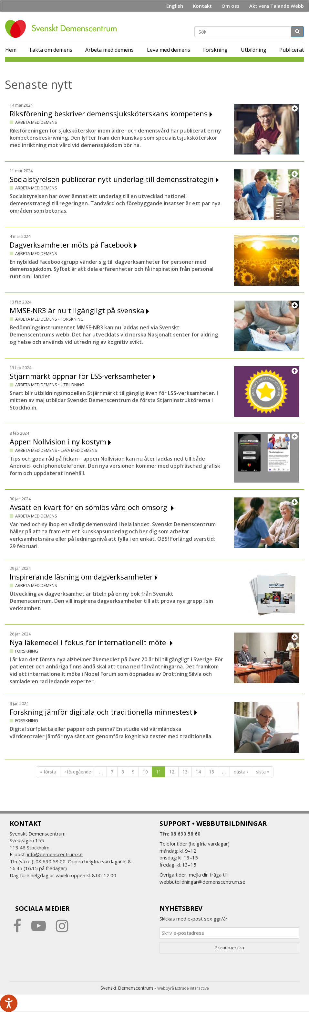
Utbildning (253, 49)
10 (145, 772)
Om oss (230, 6)
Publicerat (291, 49)
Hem (10, 49)
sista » (262, 772)
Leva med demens (168, 49)
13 (185, 772)
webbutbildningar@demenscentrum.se (202, 882)
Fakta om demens (51, 49)
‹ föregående (77, 772)
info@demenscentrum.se (55, 854)
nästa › (241, 772)
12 (171, 772)
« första (48, 772)
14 (198, 772)
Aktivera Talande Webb (276, 6)
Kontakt (202, 6)
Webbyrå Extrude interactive (183, 988)
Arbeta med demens (109, 49)
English (174, 6)
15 (211, 772)
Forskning (215, 49)
